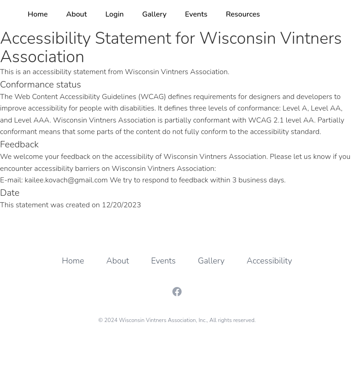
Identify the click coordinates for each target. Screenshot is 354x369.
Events (196, 14)
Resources (243, 14)
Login (114, 14)
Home (38, 14)
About (76, 14)
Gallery (154, 14)
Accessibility (269, 260)
